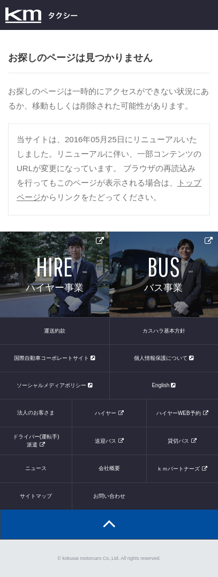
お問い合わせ (109, 496)
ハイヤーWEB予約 (178, 413)
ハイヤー (105, 413)
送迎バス (105, 441)
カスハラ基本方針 (163, 331)
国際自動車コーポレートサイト (54, 358)
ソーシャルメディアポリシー (55, 385)
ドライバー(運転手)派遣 (36, 441)
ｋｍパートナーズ (178, 469)
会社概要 (109, 468)
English (164, 385)
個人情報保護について (164, 358)
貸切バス (178, 441)
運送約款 (54, 331)
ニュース (36, 468)
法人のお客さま (36, 413)
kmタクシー (41, 15)
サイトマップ (36, 496)
